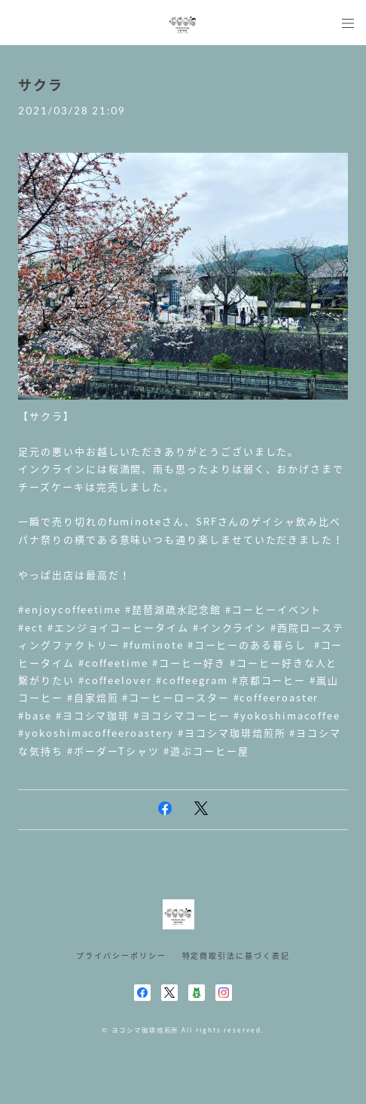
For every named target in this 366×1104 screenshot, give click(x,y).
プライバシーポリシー (121, 955)
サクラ (40, 85)
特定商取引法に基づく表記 (236, 955)
